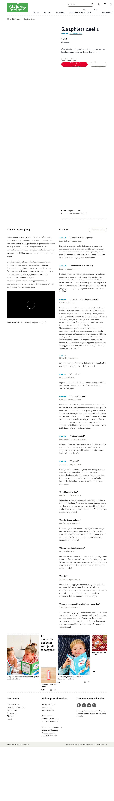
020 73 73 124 (47, 707)
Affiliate (10, 716)
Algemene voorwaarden (74, 744)
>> (95, 671)
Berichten (60, 12)
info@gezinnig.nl (48, 705)
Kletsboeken (16, 19)
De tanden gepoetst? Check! (48, 686)
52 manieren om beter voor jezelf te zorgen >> (48, 642)
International (107, 12)
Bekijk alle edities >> (14, 679)
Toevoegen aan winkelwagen (73, 64)
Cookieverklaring (101, 744)
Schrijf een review (98, 230)
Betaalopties (12, 710)
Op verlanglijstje (98, 64)
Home (36, 12)
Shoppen (47, 12)
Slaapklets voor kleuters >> (67, 679)
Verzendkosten (13, 705)
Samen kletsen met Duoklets (99, 654)
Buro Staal (26, 744)
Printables (74, 12)
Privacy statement (88, 744)
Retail (9, 719)
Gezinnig (10, 744)
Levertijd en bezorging (16, 707)
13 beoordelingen (76, 33)
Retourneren (12, 713)
